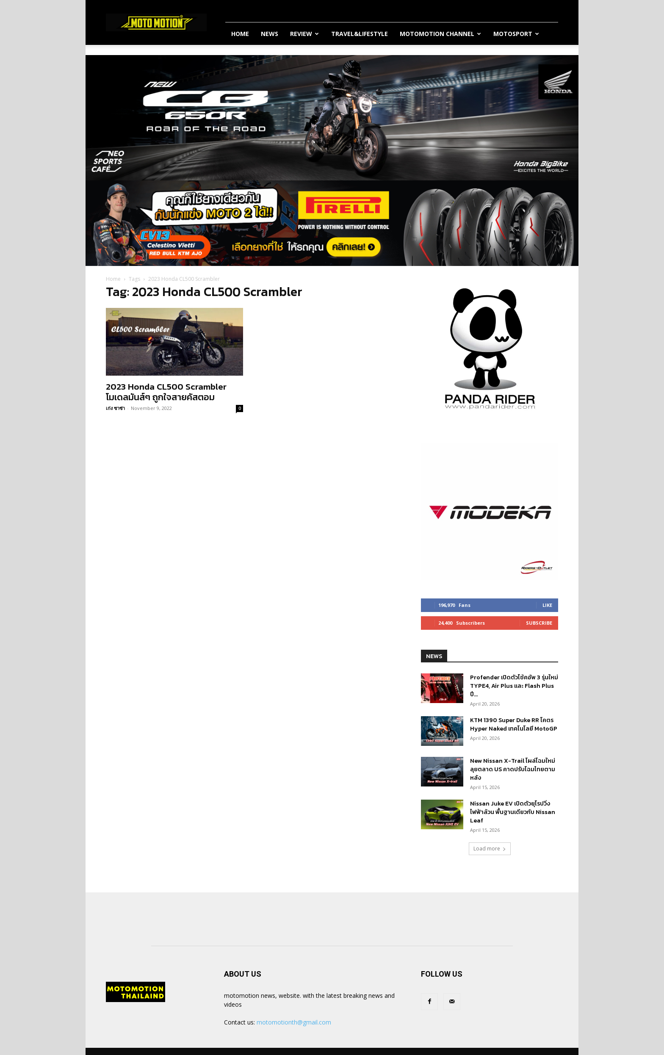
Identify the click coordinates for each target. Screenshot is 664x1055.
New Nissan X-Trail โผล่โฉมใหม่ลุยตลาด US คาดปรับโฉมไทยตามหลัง (512, 769)
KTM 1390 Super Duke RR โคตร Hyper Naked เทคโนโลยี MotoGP (513, 724)
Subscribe (539, 623)
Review (304, 34)
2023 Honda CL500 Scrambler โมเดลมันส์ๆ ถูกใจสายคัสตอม (166, 392)
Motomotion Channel (440, 34)
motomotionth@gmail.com (294, 1022)
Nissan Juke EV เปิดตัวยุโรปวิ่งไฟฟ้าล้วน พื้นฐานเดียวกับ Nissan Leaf (512, 812)
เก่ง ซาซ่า (115, 408)
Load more (489, 848)
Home (240, 34)
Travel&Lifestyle (359, 34)
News (269, 34)
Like (547, 605)
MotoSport (516, 34)
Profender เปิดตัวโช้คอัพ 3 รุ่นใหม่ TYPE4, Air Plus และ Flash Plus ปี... (514, 686)
